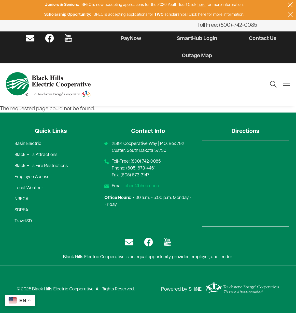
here (201, 5)
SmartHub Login (196, 39)
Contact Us (262, 39)
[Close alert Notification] (290, 5)
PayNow (131, 39)
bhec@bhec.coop (142, 186)
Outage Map (197, 56)
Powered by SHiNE (181, 289)
